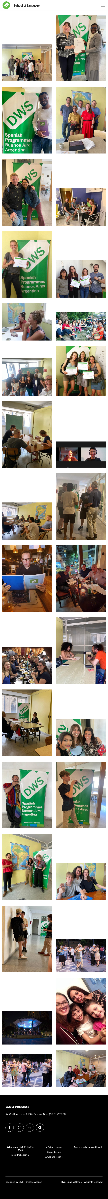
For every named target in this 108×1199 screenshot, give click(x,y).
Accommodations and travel (88, 1147)
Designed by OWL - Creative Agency (23, 1182)
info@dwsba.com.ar (20, 1155)
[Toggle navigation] (103, 5)
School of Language (27, 5)
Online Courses (54, 1152)
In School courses (54, 1147)
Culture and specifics (54, 1157)
